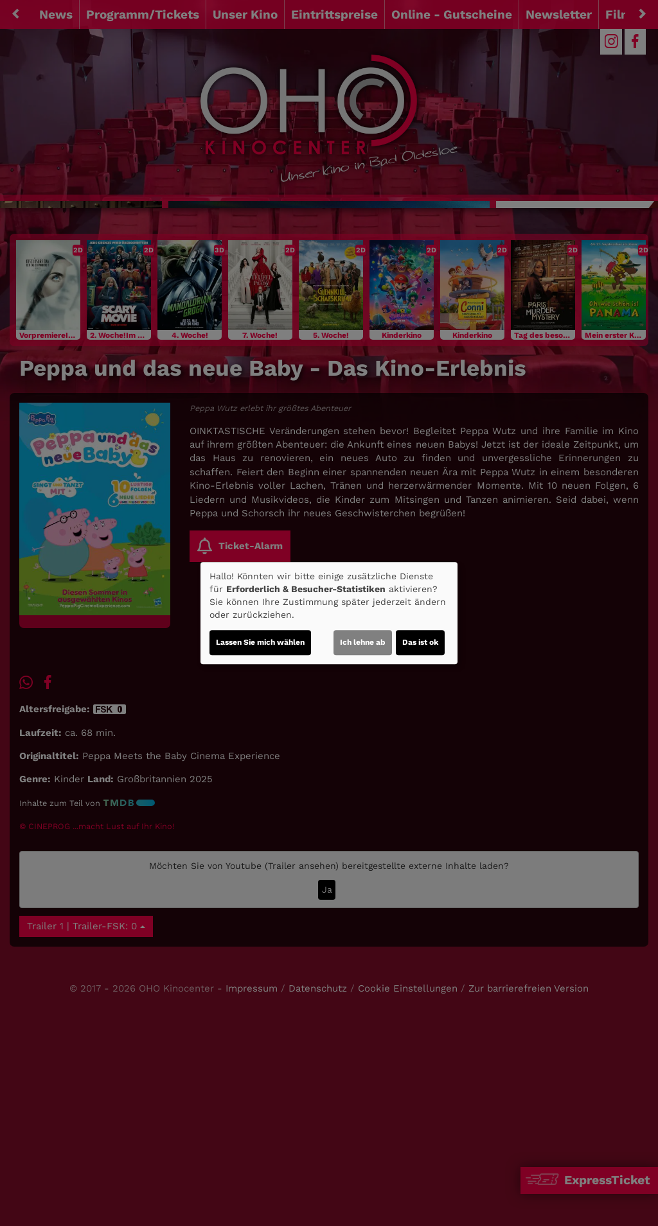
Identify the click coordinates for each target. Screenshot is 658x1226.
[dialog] (329, 613)
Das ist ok (420, 642)
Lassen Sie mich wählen (260, 642)
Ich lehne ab (363, 642)
